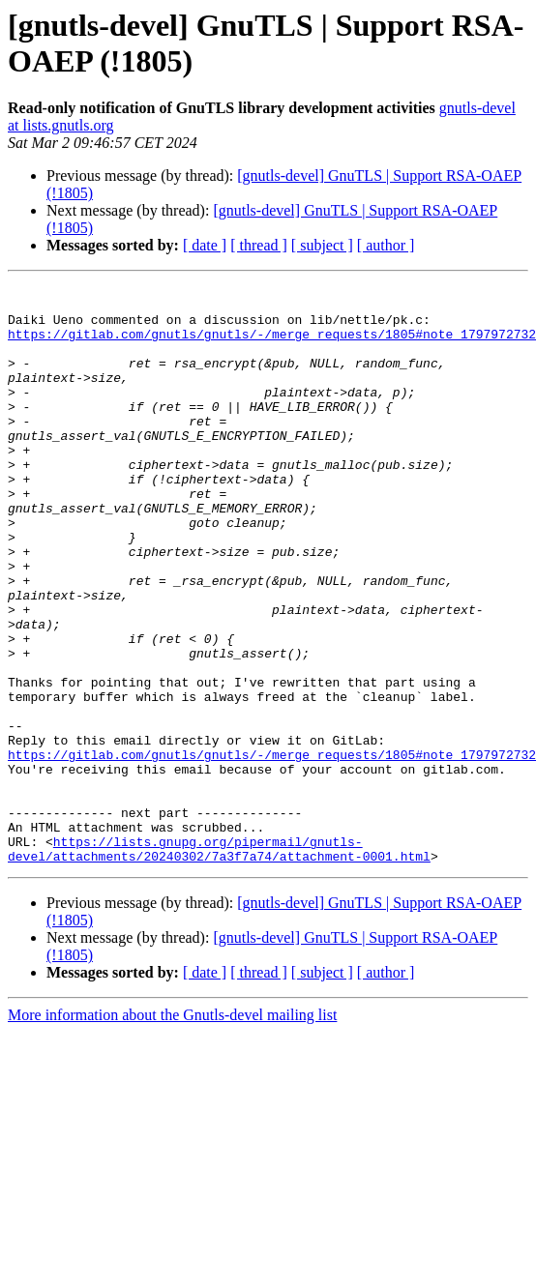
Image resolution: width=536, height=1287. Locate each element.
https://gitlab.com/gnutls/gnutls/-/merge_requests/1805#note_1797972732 (272, 345)
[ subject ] (322, 245)
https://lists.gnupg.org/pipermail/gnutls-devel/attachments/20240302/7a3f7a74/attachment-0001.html (219, 963)
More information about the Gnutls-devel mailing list (172, 1131)
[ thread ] (258, 245)
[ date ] (204, 245)
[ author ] (386, 245)
